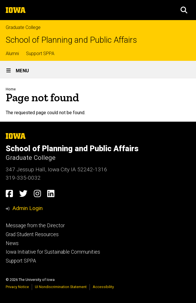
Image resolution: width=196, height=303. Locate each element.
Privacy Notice (17, 287)
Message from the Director (35, 225)
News (12, 243)
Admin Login (27, 208)
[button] (184, 10)
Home (11, 89)
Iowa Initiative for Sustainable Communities (53, 252)
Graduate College (23, 27)
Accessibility (103, 287)
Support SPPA (40, 53)
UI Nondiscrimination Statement (61, 287)
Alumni (12, 53)
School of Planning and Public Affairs (71, 40)
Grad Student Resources (32, 234)
